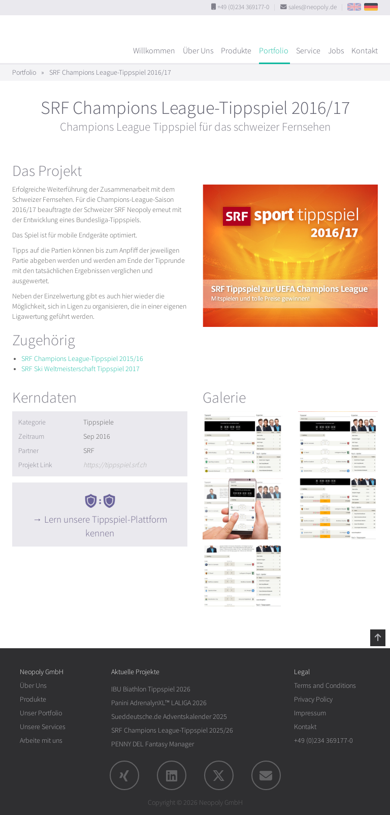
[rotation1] (243, 441)
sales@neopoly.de (312, 7)
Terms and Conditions (325, 685)
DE (371, 7)
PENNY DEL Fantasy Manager (152, 744)
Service (308, 51)
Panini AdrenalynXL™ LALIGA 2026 (159, 703)
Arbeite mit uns (41, 740)
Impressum (310, 713)
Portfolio (273, 51)
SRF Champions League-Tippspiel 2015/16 (82, 358)
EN (354, 7)
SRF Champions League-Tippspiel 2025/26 (172, 730)
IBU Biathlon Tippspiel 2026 (150, 689)
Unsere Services (43, 726)
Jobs (336, 51)
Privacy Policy (313, 699)
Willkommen (154, 51)
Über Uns (198, 51)
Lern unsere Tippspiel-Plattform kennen (105, 526)
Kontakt (364, 51)
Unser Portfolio (41, 713)
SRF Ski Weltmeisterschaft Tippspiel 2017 (80, 369)
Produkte (236, 51)
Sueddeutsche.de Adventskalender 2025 (169, 716)
